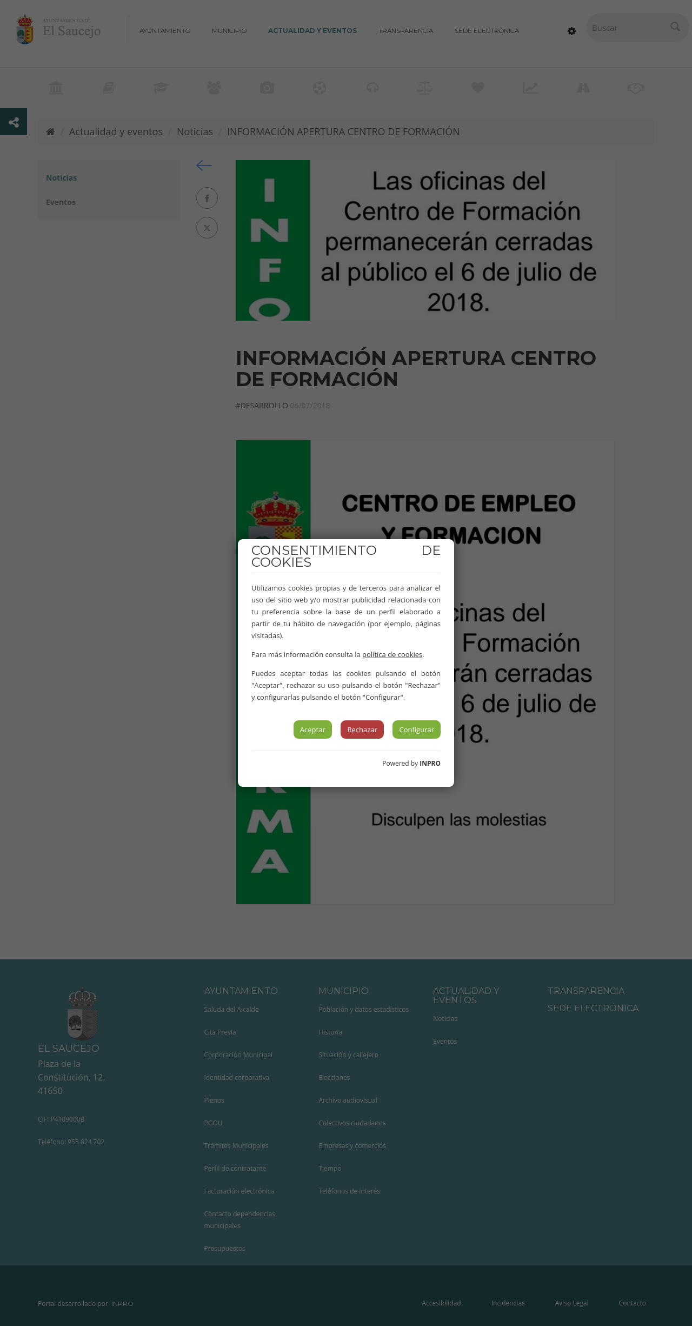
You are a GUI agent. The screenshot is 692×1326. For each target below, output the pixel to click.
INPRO (430, 763)
